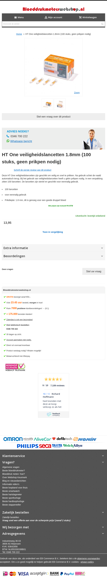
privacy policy (87, 562)
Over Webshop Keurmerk (14, 477)
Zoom (77, 92)
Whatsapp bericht (21, 141)
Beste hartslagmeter (12, 494)
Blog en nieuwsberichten (14, 481)
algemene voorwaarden (88, 558)
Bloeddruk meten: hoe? (13, 474)
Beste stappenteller (11, 504)
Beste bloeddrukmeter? (13, 470)
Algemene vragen (10, 467)
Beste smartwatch (11, 491)
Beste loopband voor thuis (14, 487)
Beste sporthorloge (11, 498)
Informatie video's (10, 484)
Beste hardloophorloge (13, 501)
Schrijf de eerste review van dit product (32, 170)
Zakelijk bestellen (10, 517)
